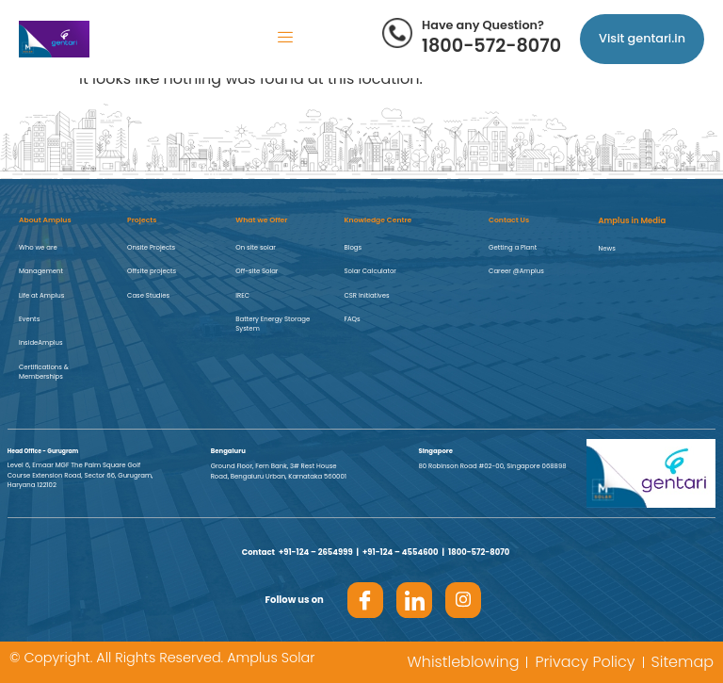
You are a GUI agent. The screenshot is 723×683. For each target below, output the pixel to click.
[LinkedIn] (414, 600)
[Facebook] (365, 600)
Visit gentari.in (642, 38)
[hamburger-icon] (285, 38)
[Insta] (463, 600)
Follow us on (294, 600)
